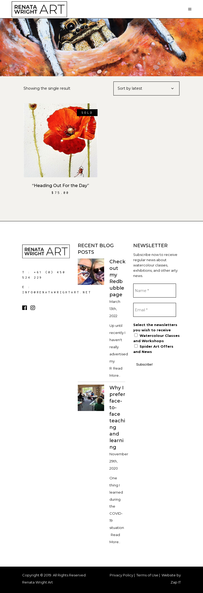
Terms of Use (147, 575)
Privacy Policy (121, 575)
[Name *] (154, 291)
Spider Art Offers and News (153, 349)
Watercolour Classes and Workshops (156, 338)
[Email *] (154, 310)
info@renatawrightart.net (56, 292)
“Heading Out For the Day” (60, 185)
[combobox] (146, 88)
